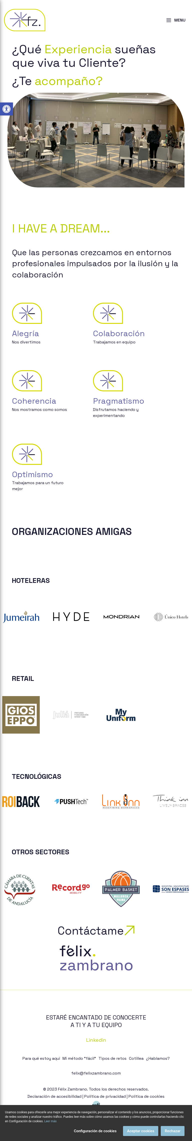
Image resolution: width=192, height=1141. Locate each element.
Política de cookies (146, 1096)
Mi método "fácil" (79, 1058)
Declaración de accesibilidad (55, 1096)
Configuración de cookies (95, 1131)
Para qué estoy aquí (41, 1058)
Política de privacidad (105, 1096)
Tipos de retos (112, 1058)
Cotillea (136, 1058)
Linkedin (96, 1040)
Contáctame (96, 930)
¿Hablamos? (158, 1058)
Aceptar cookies (140, 1131)
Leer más (50, 1121)
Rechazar (172, 1131)
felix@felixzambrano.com (96, 1073)
